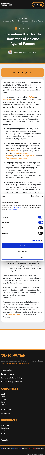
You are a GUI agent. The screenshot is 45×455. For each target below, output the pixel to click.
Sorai (3, 433)
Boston (3, 405)
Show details (36, 240)
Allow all (22, 245)
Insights (25, 19)
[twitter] (26, 72)
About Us (4, 440)
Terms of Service (7, 374)
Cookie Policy (16, 207)
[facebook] (19, 72)
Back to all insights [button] (24, 28)
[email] (30, 72)
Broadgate (5, 425)
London (3, 394)
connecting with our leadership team (17, 363)
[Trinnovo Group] (7, 4)
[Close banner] (42, 196)
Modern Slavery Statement (11, 382)
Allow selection (22, 251)
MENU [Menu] (38, 4)
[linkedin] (22, 72)
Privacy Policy (12, 209)
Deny (22, 257)
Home (17, 19)
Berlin (3, 397)
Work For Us (6, 409)
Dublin (3, 399)
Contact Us (5, 413)
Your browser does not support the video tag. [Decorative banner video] (22, 339)
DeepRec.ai (5, 428)
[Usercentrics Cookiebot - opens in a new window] (31, 196)
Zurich (3, 402)
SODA (3, 431)
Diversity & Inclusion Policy (11, 378)
